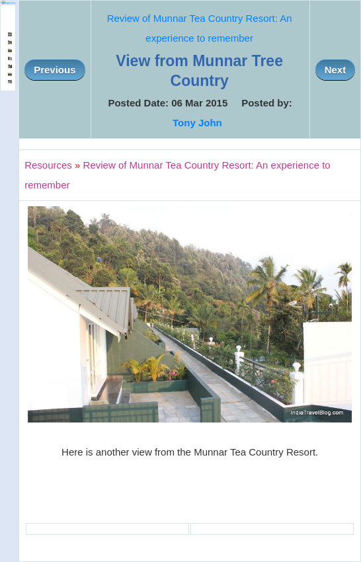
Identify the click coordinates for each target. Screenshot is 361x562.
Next (335, 69)
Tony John (197, 122)
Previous (54, 69)
